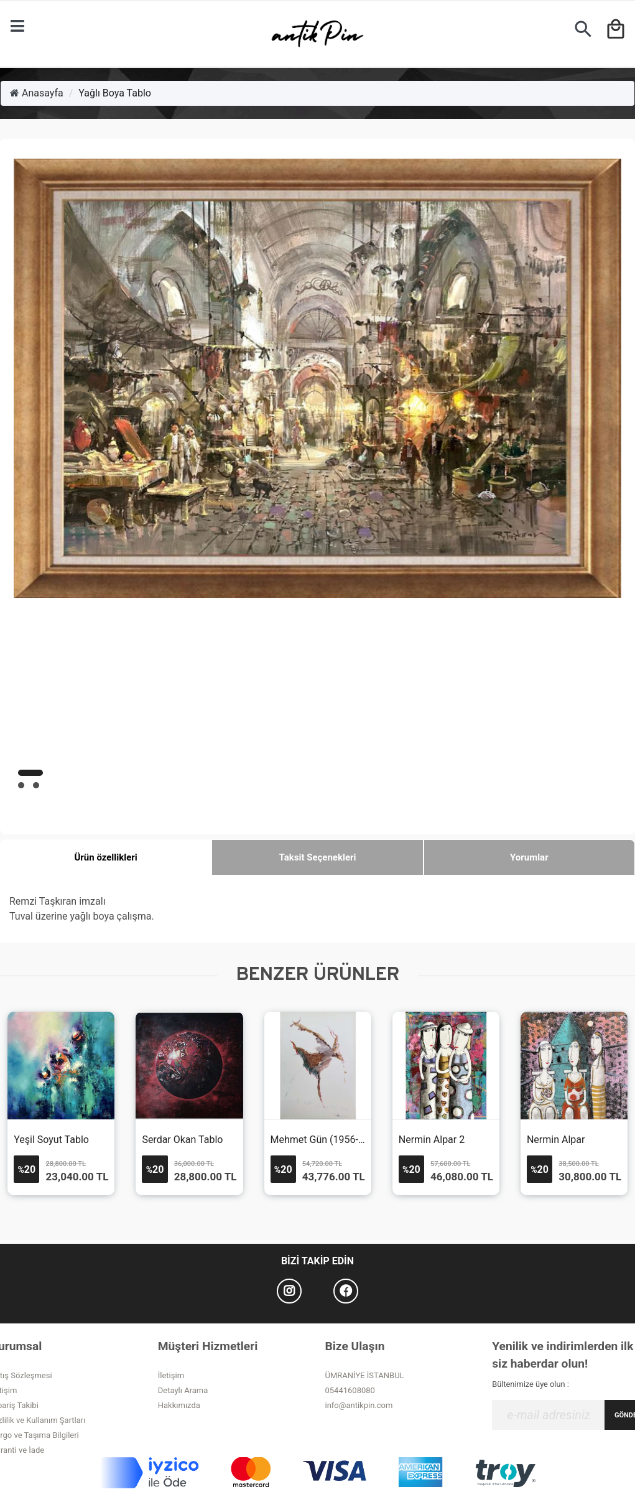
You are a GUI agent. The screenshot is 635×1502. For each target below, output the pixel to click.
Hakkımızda (179, 1405)
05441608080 (350, 1390)
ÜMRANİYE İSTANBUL (364, 1375)
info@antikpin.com (359, 1405)
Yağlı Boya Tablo (114, 93)
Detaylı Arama (183, 1390)
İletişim (171, 1375)
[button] (30, 773)
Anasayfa (36, 93)
